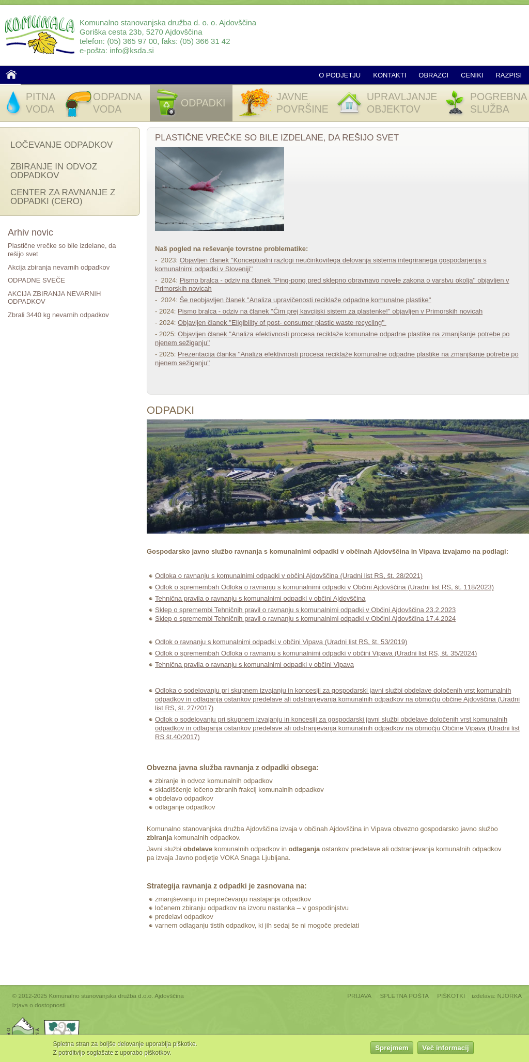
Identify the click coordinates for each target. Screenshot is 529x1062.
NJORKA (509, 995)
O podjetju (340, 75)
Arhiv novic (30, 232)
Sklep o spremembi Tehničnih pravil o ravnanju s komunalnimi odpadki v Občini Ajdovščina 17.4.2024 (305, 618)
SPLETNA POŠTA (404, 995)
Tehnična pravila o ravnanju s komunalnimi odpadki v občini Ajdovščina (260, 598)
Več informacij (445, 1051)
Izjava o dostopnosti (39, 1005)
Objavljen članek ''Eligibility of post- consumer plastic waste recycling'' (282, 322)
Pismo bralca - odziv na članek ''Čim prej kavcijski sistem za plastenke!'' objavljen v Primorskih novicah (330, 311)
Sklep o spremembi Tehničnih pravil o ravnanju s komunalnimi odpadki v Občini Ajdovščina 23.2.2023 (305, 610)
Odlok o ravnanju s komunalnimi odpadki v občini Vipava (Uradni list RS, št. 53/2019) (281, 642)
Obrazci (433, 75)
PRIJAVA (359, 995)
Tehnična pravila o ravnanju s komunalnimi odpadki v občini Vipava (254, 664)
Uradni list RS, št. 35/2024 (436, 653)
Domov (11, 74)
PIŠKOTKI (451, 995)
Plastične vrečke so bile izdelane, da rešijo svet (277, 138)
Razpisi (508, 75)
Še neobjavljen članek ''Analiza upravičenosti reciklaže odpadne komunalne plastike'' (305, 300)
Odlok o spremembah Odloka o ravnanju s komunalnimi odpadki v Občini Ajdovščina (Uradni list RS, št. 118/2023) (324, 587)
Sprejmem (391, 1051)
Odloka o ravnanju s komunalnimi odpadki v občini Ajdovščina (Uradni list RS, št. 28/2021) (289, 576)
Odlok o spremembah (188, 653)
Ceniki (472, 75)
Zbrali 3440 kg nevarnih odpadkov (58, 315)
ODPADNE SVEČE (36, 280)
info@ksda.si (132, 50)
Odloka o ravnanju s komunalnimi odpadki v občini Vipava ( (309, 653)
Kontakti (389, 75)
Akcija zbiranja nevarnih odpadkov (59, 267)
